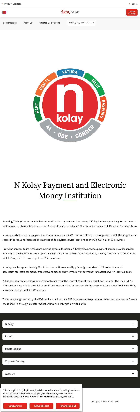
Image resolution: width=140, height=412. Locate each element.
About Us (28, 23)
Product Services (12, 3)
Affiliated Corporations (49, 23)
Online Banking (131, 12)
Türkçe (134, 3)
